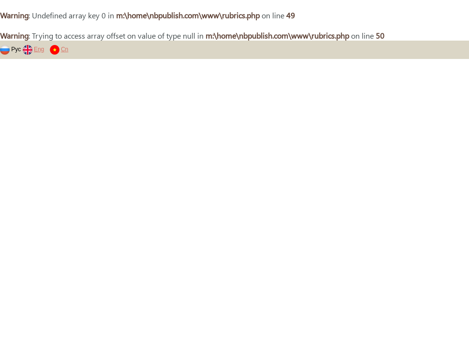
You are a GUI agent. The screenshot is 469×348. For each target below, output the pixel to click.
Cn (64, 49)
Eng (39, 49)
